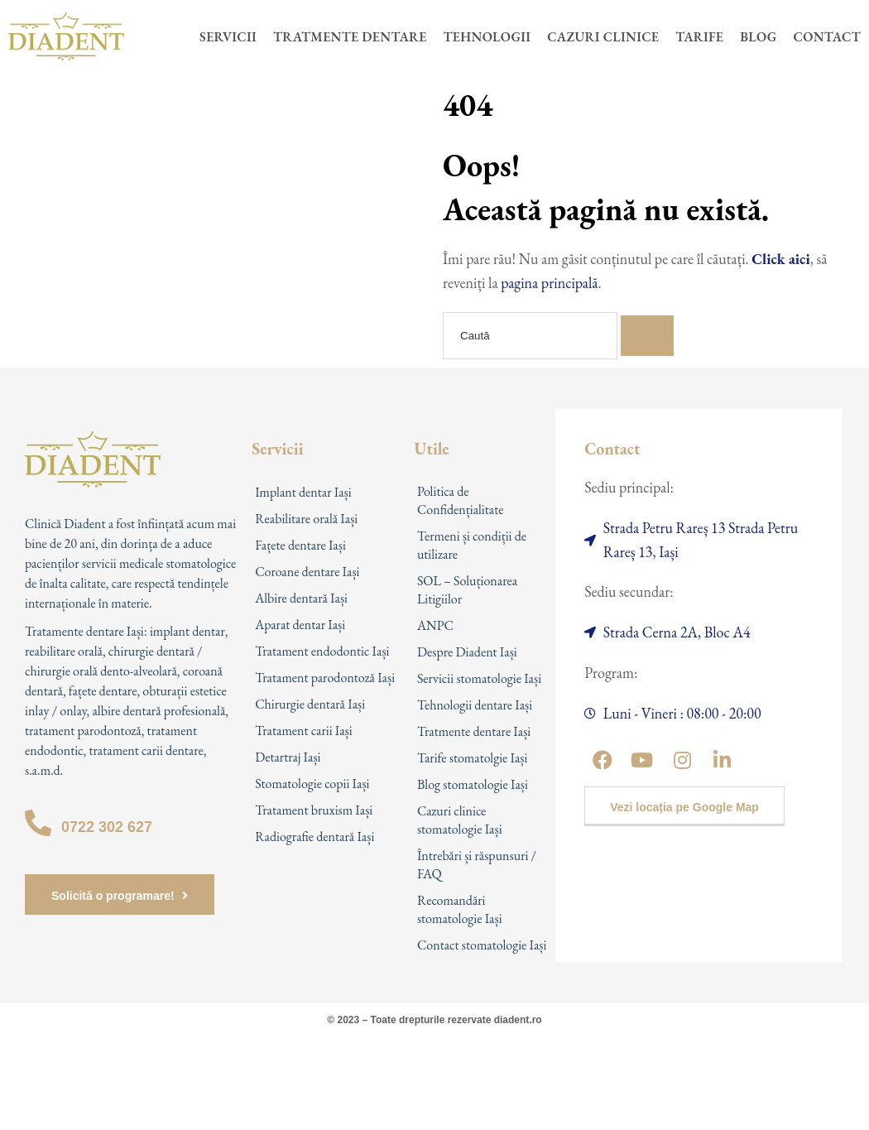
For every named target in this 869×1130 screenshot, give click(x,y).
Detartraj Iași (287, 757)
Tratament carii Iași (304, 730)
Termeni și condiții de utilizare (471, 545)
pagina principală (549, 282)
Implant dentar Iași (303, 492)
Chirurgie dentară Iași (310, 704)
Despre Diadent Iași (467, 652)
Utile (432, 448)
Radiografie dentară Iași (314, 836)
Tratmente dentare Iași (474, 731)
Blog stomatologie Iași (472, 784)
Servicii (228, 37)
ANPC (435, 625)
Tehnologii (487, 37)
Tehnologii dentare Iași (474, 705)
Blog (758, 37)
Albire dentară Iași (301, 598)
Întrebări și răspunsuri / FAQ (476, 864)
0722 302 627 (106, 827)
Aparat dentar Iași (300, 624)
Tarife (699, 37)
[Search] (647, 335)
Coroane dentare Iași (307, 571)
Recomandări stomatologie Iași (459, 909)
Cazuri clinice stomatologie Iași (459, 820)
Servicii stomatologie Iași (479, 678)
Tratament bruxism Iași (313, 810)
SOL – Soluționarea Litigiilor (467, 590)
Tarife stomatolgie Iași (472, 758)
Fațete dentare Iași (300, 545)
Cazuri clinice (603, 37)
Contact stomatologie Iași (482, 945)
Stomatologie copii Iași (312, 783)
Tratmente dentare (350, 37)
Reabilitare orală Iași (306, 518)
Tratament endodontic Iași (322, 651)
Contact (827, 37)
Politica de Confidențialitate (460, 500)
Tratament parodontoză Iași (325, 677)
